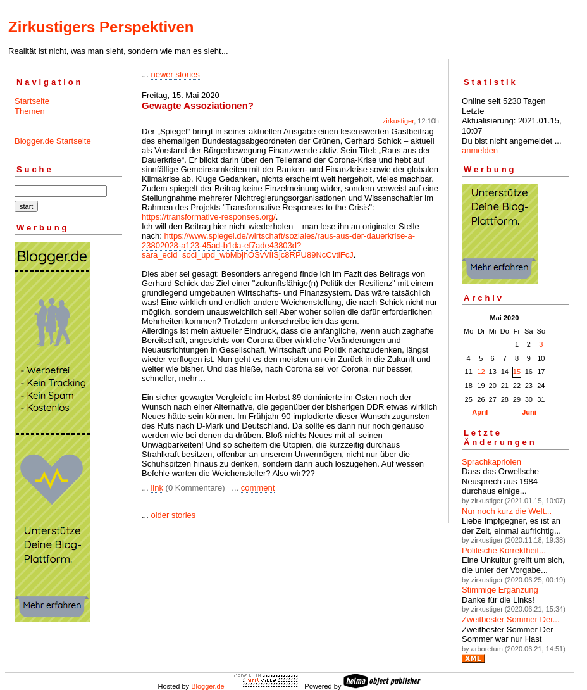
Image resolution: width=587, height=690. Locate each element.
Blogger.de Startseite (53, 141)
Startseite (32, 101)
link (157, 487)
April (480, 412)
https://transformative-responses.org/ (209, 217)
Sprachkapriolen (491, 462)
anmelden (480, 150)
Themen (30, 111)
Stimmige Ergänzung (500, 589)
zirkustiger (398, 121)
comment (258, 487)
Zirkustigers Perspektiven (101, 26)
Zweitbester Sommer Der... (511, 619)
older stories (173, 515)
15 (517, 371)
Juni (529, 412)
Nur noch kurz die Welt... (507, 511)
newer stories (175, 74)
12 (481, 371)
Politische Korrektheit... (504, 550)
